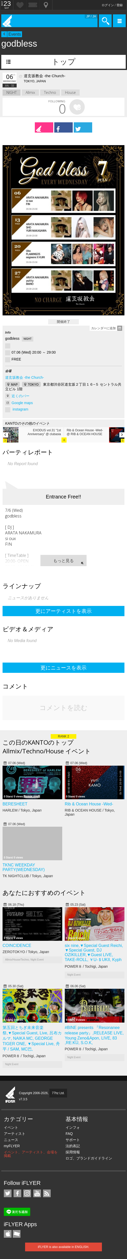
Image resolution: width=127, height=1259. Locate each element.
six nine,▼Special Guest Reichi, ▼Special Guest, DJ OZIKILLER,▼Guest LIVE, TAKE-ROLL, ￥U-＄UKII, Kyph (94, 952)
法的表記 (73, 1146)
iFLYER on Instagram (27, 1193)
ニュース (11, 1140)
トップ (64, 61)
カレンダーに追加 (103, 328)
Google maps (22, 403)
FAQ (69, 1134)
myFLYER (12, 1146)
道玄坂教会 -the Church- (24, 377)
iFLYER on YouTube (37, 1193)
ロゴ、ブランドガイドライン (89, 1158)
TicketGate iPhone (16, 1234)
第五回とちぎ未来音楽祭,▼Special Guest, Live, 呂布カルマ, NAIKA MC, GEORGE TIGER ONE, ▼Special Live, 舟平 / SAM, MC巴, (32, 1038)
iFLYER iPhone (8, 1234)
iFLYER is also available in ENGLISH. (63, 1247)
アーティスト (14, 1134)
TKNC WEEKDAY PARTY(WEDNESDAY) (24, 867)
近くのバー (20, 396)
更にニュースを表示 (63, 668)
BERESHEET (15, 804)
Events (14, 34)
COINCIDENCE (17, 945)
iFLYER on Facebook (17, 1193)
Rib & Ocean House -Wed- (89, 804)
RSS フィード (47, 1193)
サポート (73, 1140)
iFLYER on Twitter (8, 1193)
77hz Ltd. (58, 1093)
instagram (20, 409)
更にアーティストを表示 (63, 611)
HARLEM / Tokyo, (22, 810)
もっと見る (63, 560)
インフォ (73, 1127)
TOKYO (33, 384)
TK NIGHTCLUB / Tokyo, (28, 876)
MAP (14, 384)
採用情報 (73, 1152)
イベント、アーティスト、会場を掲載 (31, 1154)
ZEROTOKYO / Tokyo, (26, 952)
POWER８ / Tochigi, (86, 966)
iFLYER (10, 1095)
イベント (11, 1127)
